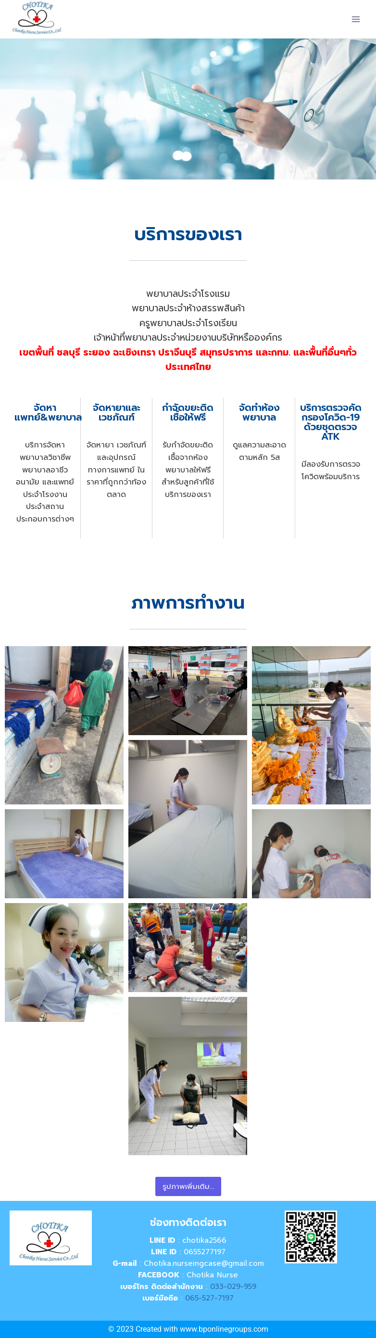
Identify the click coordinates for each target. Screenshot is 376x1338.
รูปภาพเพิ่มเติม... (188, 1186)
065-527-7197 (209, 1298)
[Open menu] (355, 19)
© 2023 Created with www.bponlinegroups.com (188, 1329)
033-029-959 (233, 1286)
